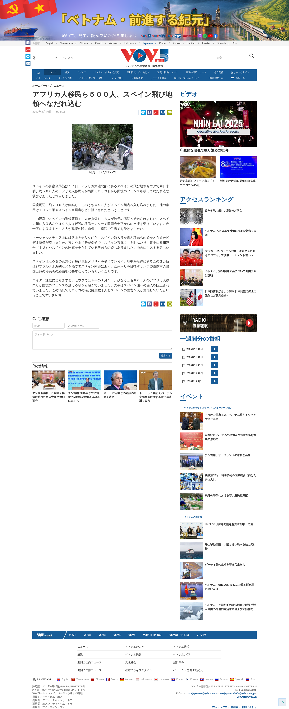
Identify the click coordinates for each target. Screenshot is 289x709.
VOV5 (131, 635)
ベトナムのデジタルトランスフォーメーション (208, 407)
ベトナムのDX (181, 654)
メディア (81, 72)
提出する (166, 355)
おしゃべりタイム (240, 72)
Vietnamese (66, 43)
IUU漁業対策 (216, 78)
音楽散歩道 (137, 78)
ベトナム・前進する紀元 (106, 72)
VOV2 (87, 635)
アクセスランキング (206, 199)
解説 (67, 72)
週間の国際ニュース (196, 72)
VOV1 (72, 635)
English (49, 43)
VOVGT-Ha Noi (152, 635)
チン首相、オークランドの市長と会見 (227, 455)
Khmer (162, 43)
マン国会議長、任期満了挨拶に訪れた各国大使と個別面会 (48, 397)
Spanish (221, 43)
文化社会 (130, 662)
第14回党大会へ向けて (138, 72)
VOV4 (117, 635)
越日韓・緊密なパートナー (188, 78)
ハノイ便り (118, 78)
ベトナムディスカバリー (91, 78)
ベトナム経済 (43, 78)
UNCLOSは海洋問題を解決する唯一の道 (229, 524)
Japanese (148, 43)
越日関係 (218, 72)
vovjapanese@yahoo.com (202, 693)
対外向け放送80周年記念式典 (237, 180)
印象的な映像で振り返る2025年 (204, 150)
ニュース (52, 72)
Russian (206, 43)
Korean (177, 43)
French (98, 43)
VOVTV (201, 635)
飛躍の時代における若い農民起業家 (226, 495)
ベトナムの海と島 (193, 517)
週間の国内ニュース (167, 72)
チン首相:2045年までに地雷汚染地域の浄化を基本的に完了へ (84, 397)
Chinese (84, 43)
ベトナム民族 (64, 78)
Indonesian (130, 43)
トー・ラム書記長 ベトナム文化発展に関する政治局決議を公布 (155, 397)
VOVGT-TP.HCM (179, 635)
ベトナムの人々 (134, 646)
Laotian (191, 43)
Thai (235, 43)
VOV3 (102, 635)
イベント (192, 396)
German (113, 43)
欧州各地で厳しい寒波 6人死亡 (223, 210)
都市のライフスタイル (138, 670)
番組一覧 (238, 78)
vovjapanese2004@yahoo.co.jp (237, 693)
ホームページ (40, 85)
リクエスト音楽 (158, 78)
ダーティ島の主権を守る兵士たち (225, 564)
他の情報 (40, 366)
